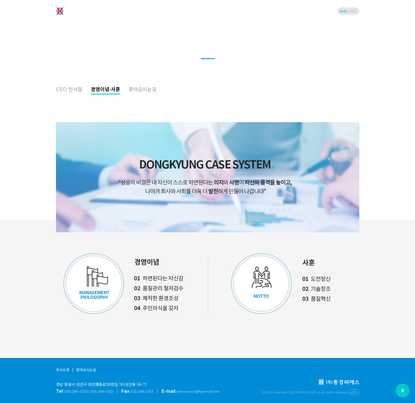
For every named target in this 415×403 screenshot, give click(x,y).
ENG (353, 11)
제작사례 (232, 11)
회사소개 (173, 11)
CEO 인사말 (69, 89)
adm (353, 392)
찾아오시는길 (142, 89)
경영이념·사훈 (105, 89)
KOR (343, 11)
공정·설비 (267, 11)
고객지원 (302, 11)
